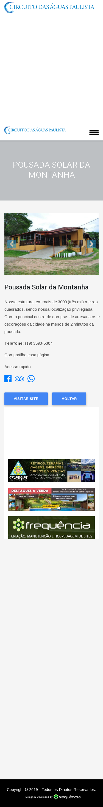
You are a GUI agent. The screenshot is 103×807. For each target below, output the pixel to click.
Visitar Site (26, 399)
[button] (11, 244)
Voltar (69, 399)
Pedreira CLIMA (51, 433)
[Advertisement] (51, 69)
